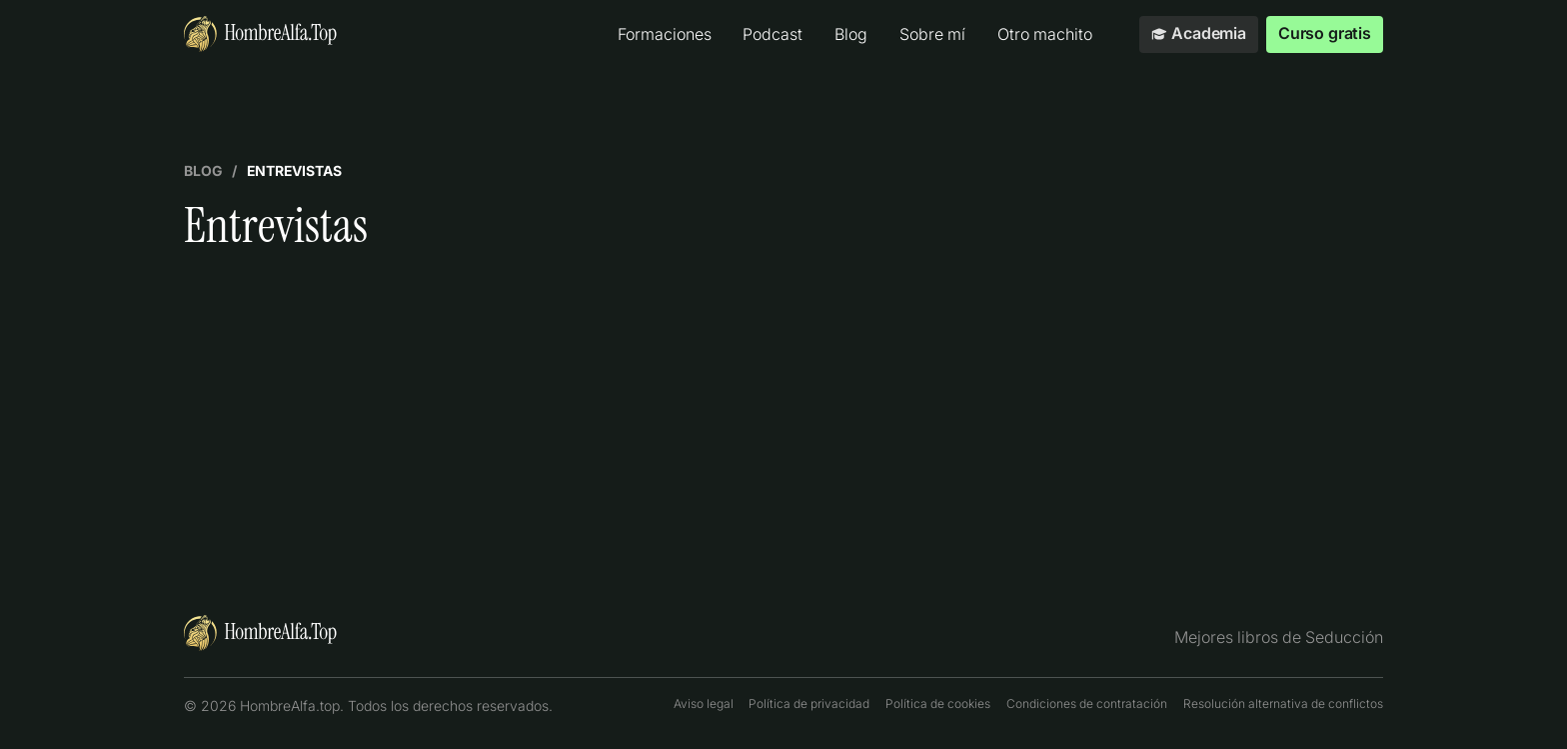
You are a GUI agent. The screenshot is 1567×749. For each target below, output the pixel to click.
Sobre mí (932, 34)
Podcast (772, 34)
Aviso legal (704, 703)
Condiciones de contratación (1086, 703)
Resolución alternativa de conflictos (1283, 703)
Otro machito (1044, 34)
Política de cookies (937, 703)
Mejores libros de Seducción (1278, 637)
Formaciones (665, 34)
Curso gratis (1324, 33)
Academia (1198, 33)
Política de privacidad (809, 703)
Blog (850, 34)
